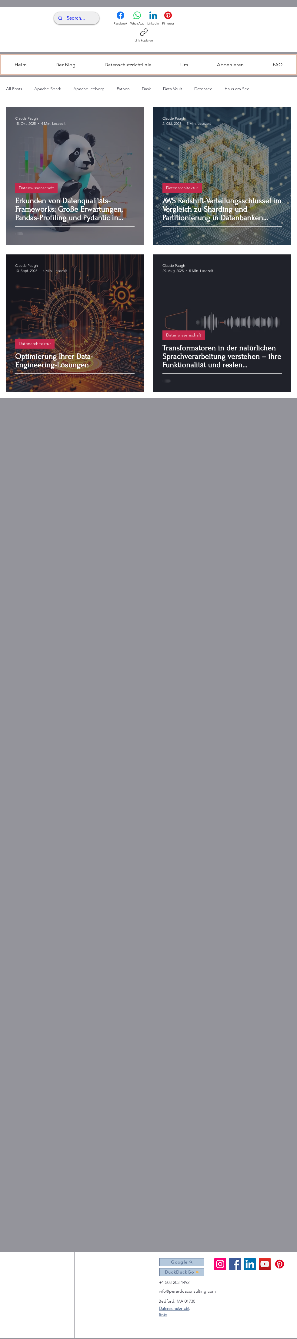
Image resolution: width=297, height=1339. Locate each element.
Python (123, 88)
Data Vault (172, 88)
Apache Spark (47, 88)
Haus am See (237, 88)
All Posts (14, 88)
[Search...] (75, 18)
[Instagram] (220, 1264)
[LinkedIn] (153, 18)
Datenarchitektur (182, 188)
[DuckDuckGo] (181, 1272)
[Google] (181, 1262)
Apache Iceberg (89, 88)
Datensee (203, 88)
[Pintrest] (279, 1264)
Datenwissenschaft (36, 188)
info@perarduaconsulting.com (187, 1291)
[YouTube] (265, 1264)
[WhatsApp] (137, 18)
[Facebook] (120, 18)
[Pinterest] (168, 18)
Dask (146, 88)
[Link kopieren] (144, 35)
